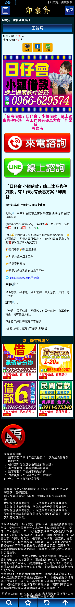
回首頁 (37, 28)
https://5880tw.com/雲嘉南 (24, 277)
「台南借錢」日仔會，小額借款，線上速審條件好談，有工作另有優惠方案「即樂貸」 (37, 11)
